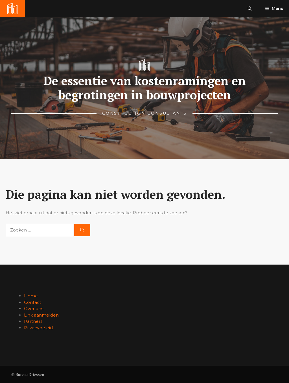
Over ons (33, 308)
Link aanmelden (41, 315)
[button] (250, 8)
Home (31, 295)
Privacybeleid (38, 327)
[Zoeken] (82, 230)
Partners (33, 321)
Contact (32, 302)
